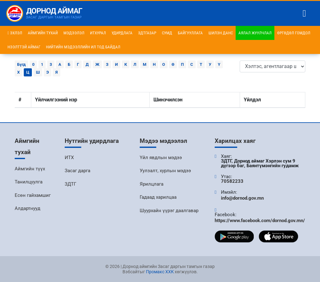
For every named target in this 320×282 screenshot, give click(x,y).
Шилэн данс (220, 33)
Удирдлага (122, 33)
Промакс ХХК (160, 271)
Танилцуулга (28, 182)
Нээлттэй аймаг (24, 47)
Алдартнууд (27, 208)
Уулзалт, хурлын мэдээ (165, 170)
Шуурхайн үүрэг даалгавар (169, 210)
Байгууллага (190, 33)
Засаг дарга (77, 170)
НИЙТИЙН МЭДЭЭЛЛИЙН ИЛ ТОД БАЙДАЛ (83, 47)
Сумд (167, 33)
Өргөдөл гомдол (293, 33)
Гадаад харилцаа (158, 197)
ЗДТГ (70, 184)
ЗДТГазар (147, 33)
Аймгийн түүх (30, 169)
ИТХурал (98, 33)
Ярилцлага (151, 184)
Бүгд (21, 64)
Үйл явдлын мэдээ (161, 157)
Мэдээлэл (73, 33)
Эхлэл (15, 33)
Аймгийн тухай (43, 33)
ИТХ (69, 157)
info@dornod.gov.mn (242, 198)
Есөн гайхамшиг (33, 195)
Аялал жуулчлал (255, 33)
